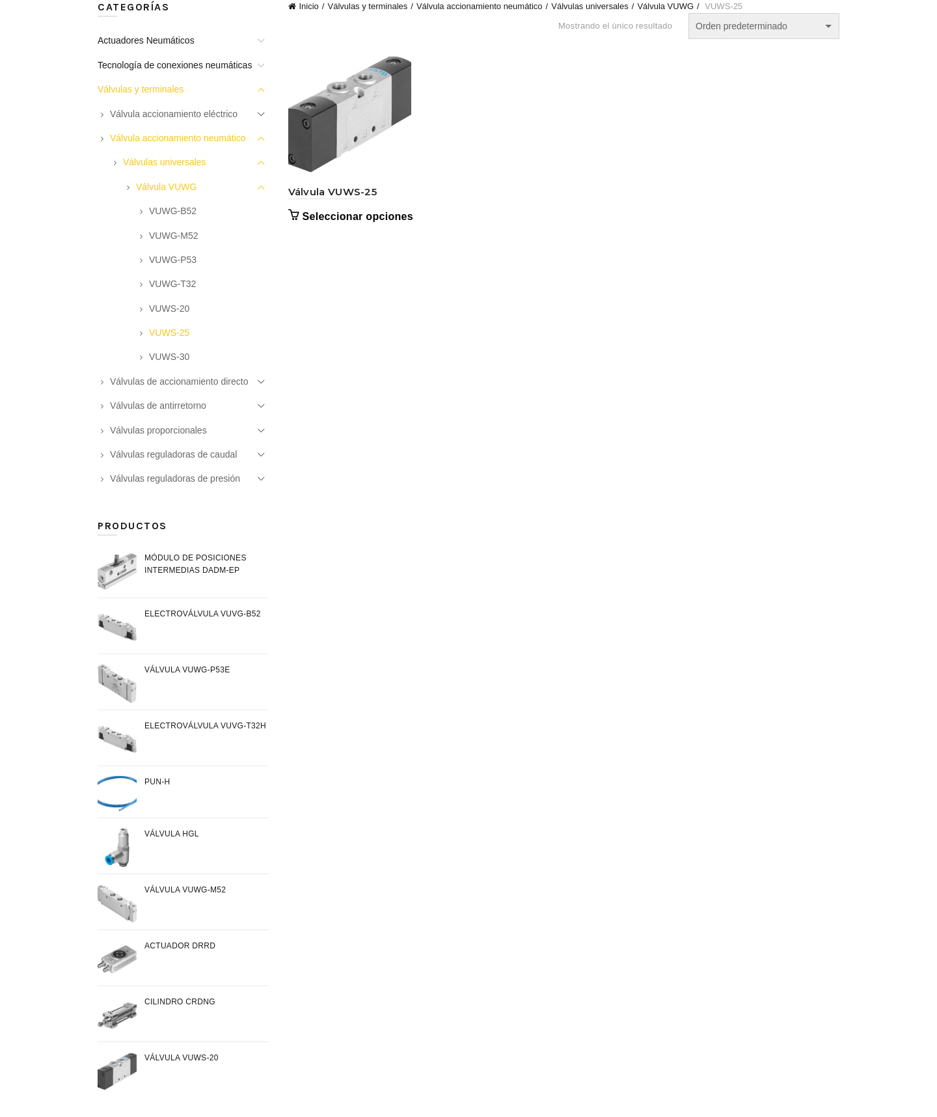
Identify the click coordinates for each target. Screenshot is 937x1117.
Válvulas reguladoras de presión (175, 478)
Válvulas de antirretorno (158, 405)
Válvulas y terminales (367, 6)
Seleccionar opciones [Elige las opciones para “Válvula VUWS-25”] (358, 216)
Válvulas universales (590, 6)
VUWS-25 (169, 332)
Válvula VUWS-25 (332, 192)
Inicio (309, 6)
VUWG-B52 (173, 211)
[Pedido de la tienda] (763, 26)
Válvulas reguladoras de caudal (173, 454)
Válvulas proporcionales (158, 430)
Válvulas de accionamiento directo (179, 381)
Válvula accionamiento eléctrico (174, 114)
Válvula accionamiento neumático (479, 6)
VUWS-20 (169, 308)
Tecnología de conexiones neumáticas (175, 65)
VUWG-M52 (173, 235)
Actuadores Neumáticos (146, 40)
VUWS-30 (169, 357)
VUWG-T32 (172, 284)
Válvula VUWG (665, 6)
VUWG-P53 (173, 260)
